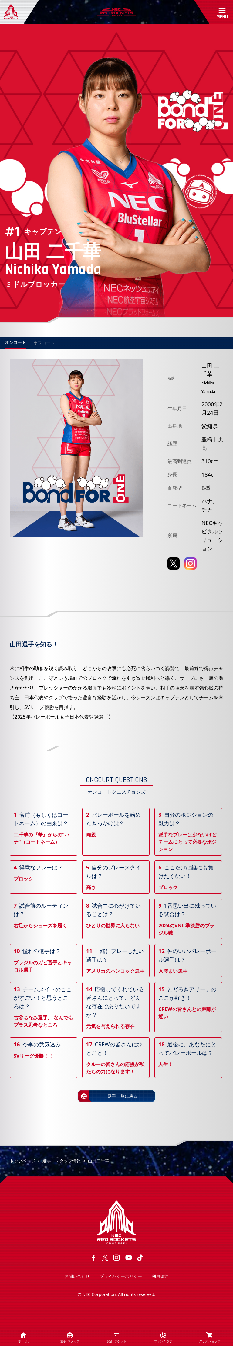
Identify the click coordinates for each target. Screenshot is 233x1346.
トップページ (22, 1161)
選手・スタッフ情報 (61, 1161)
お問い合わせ (77, 1276)
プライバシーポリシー (121, 1276)
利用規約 (160, 1276)
